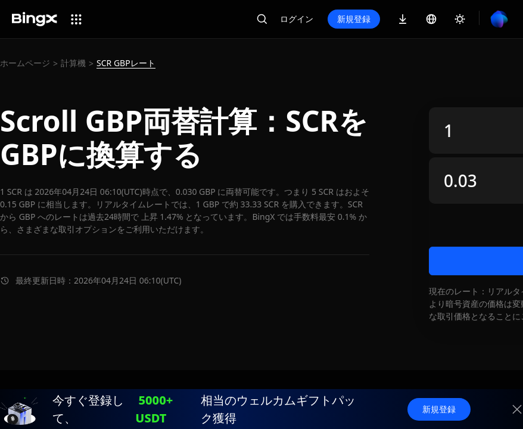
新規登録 (354, 19)
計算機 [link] (73, 63)
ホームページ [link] (25, 63)
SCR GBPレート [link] (125, 63)
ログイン (296, 19)
